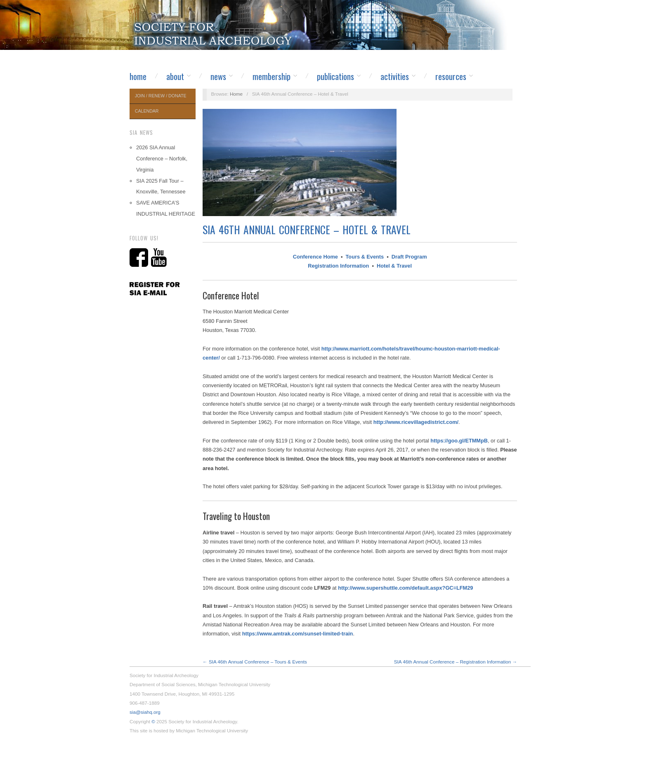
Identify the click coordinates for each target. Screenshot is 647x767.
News (218, 76)
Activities (394, 76)
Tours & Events (365, 257)
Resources (450, 76)
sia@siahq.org (145, 712)
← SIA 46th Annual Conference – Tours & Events (255, 661)
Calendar (147, 110)
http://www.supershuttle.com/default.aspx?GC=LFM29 (405, 588)
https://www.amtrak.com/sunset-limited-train (297, 634)
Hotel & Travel (394, 266)
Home (138, 76)
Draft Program (409, 257)
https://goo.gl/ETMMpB (459, 441)
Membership (271, 76)
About (175, 76)
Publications (335, 76)
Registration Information (338, 266)
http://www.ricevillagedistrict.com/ (415, 422)
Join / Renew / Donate (161, 95)
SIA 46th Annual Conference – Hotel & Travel (307, 229)
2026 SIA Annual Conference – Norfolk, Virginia (161, 158)
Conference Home (315, 257)
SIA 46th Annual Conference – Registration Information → (455, 661)
